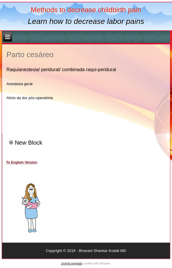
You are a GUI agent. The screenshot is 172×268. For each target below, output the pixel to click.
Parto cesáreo (30, 54)
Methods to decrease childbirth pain (86, 10)
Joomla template (71, 263)
